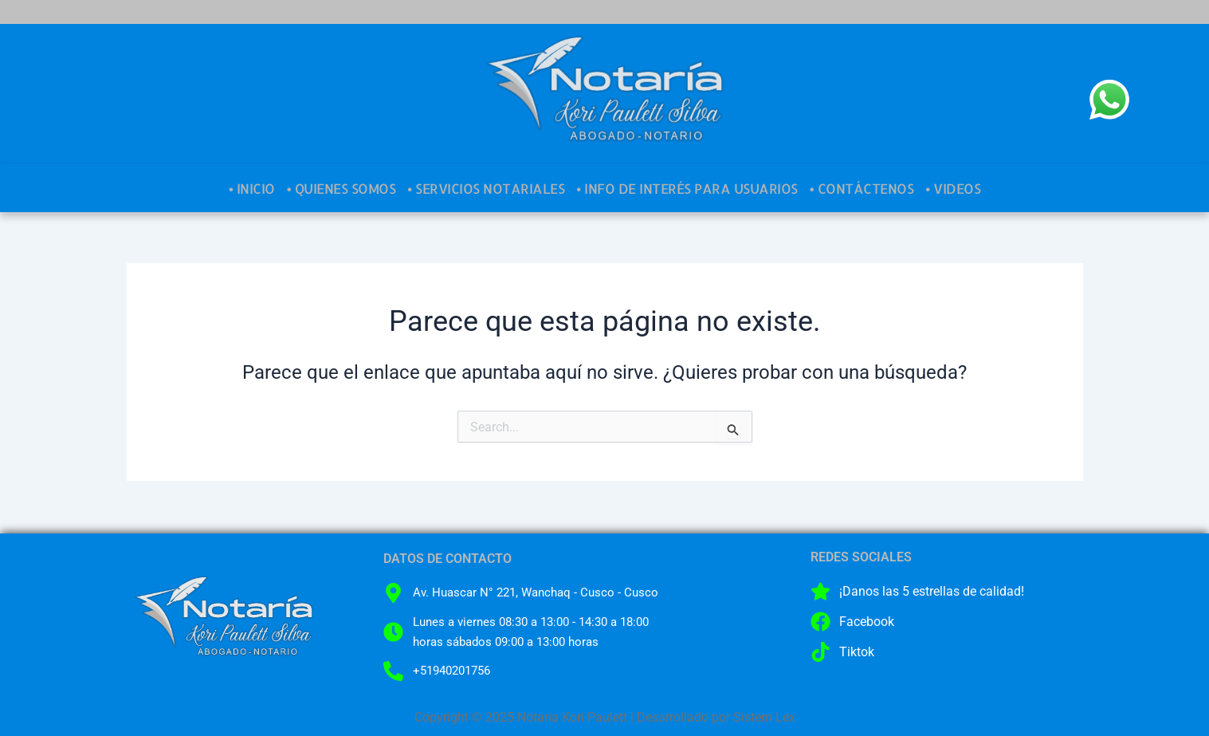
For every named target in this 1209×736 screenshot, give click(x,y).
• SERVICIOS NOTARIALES (485, 188)
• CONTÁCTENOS (861, 188)
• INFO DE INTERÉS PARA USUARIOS (686, 188)
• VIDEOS (952, 188)
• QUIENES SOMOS (341, 188)
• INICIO (252, 188)
